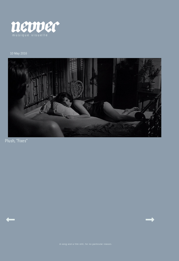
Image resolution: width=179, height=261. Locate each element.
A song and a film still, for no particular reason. (86, 244)
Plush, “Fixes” (16, 140)
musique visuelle (30, 35)
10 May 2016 (18, 53)
